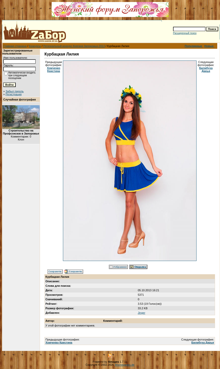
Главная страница (14, 46)
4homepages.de (125, 364)
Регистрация (13, 94)
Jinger (141, 312)
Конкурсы (35, 46)
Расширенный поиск (185, 33)
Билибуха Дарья (206, 69)
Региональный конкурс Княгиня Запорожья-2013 (74, 46)
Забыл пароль (14, 91)
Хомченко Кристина (53, 69)
